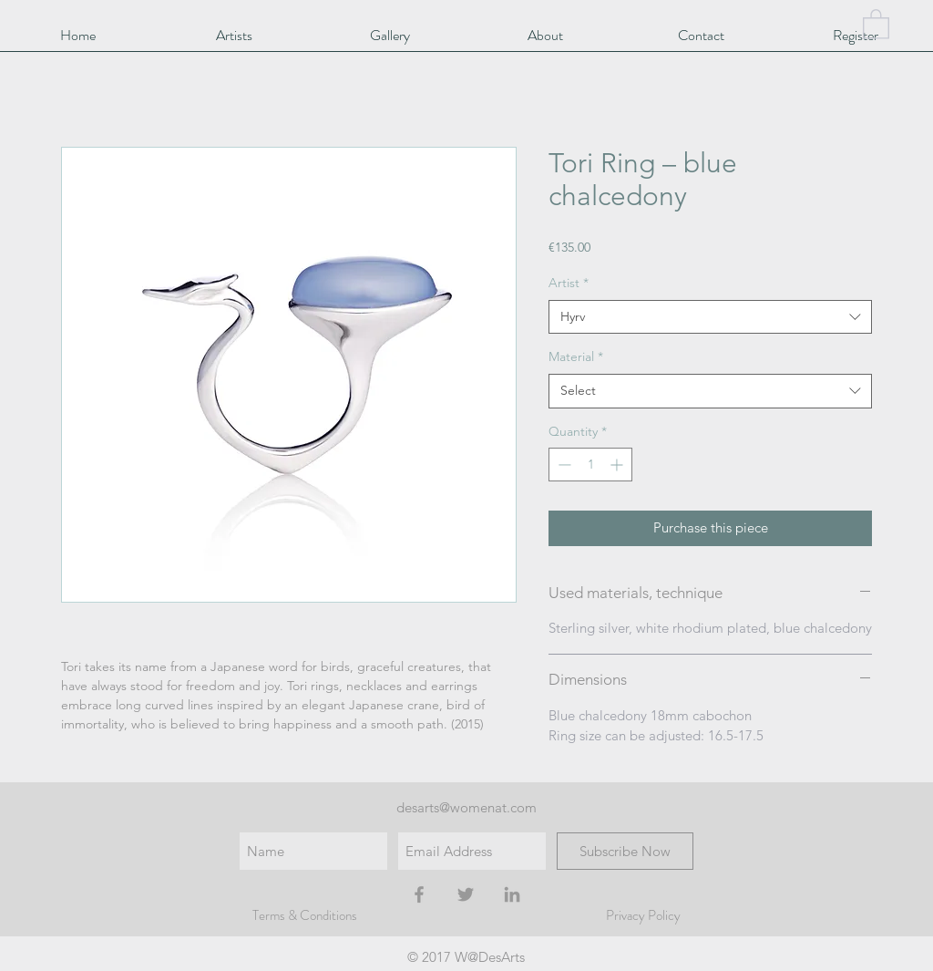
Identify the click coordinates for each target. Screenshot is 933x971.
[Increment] (618, 464)
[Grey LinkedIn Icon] (512, 894)
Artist (569, 282)
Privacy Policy (643, 915)
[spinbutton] (590, 464)
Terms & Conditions (304, 915)
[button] (876, 23)
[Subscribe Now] (625, 851)
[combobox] (710, 317)
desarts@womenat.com (466, 807)
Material (576, 356)
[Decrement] (562, 464)
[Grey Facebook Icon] (419, 894)
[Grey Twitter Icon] (466, 894)
